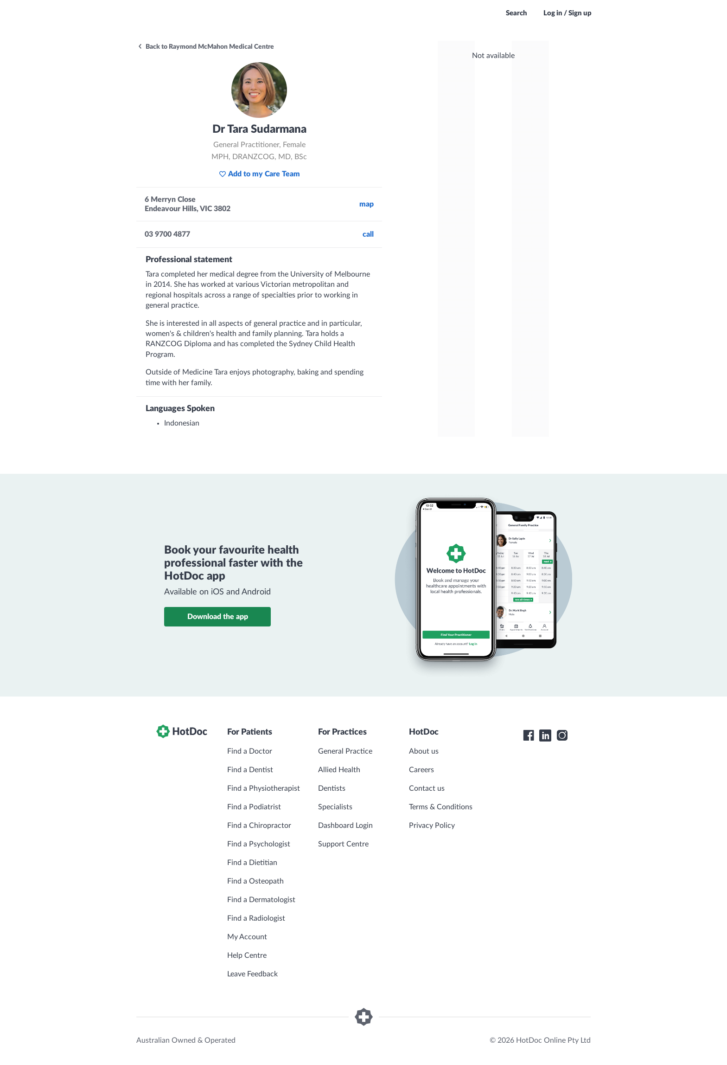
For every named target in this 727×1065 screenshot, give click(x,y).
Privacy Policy (432, 825)
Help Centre (247, 955)
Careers (421, 770)
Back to (205, 47)
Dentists (331, 788)
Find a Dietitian (252, 862)
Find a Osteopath (255, 881)
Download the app (217, 616)
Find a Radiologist (256, 918)
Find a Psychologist (258, 844)
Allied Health (339, 770)
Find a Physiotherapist (263, 788)
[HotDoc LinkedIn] (545, 735)
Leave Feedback (252, 974)
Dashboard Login (345, 825)
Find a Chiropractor (259, 825)
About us (424, 751)
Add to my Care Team (259, 174)
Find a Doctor (249, 751)
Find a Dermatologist (261, 900)
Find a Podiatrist (254, 807)
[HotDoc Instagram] (562, 735)
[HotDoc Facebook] (528, 735)
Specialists (335, 807)
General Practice (345, 751)
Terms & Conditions (440, 807)
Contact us (427, 788)
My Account (247, 937)
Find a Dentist (250, 770)
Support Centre (343, 844)
